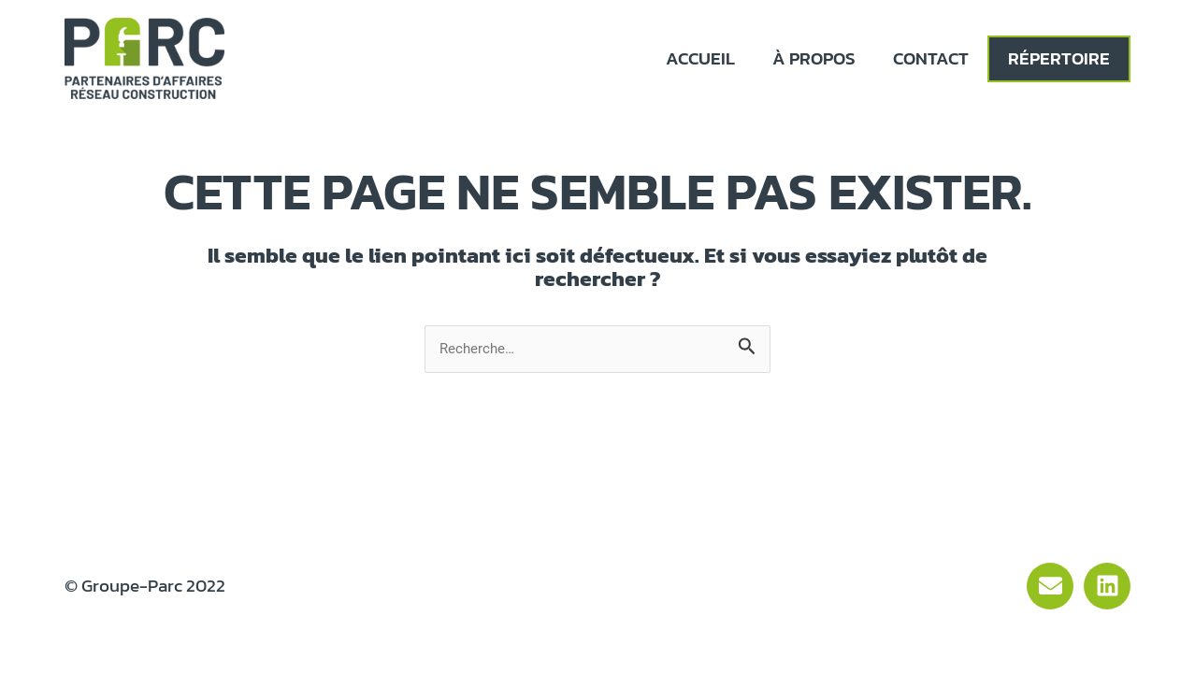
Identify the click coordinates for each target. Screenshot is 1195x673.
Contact (931, 58)
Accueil (700, 58)
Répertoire (1059, 58)
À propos (814, 58)
